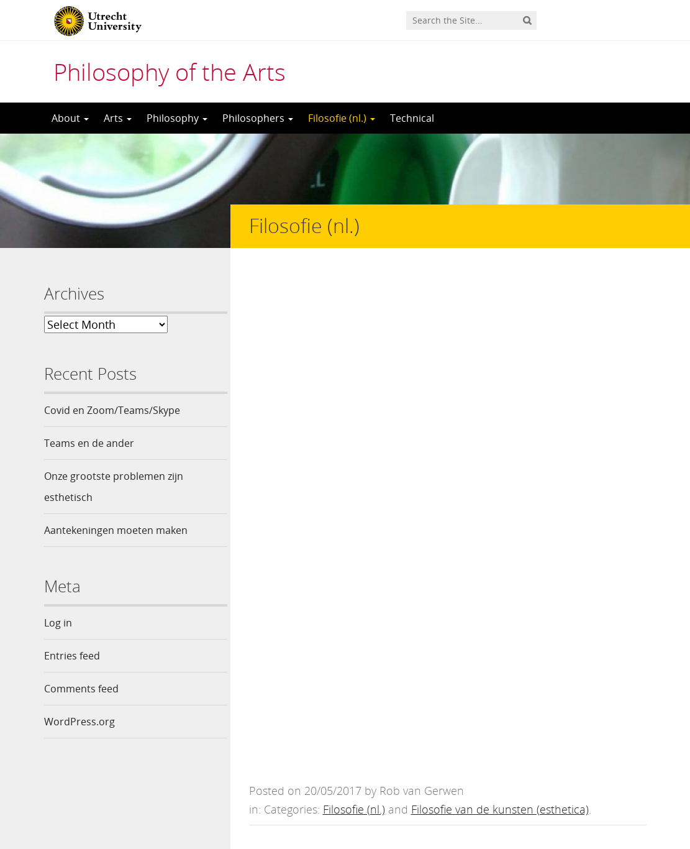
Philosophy (177, 118)
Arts (118, 118)
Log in (58, 623)
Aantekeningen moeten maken (116, 530)
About (70, 118)
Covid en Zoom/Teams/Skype (112, 410)
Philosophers (257, 118)
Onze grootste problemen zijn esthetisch (113, 486)
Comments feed (81, 688)
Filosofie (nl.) (341, 118)
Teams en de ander (89, 443)
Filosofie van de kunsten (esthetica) (500, 300)
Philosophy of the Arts (169, 71)
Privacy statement (590, 793)
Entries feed (72, 656)
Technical (412, 118)
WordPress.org (79, 721)
